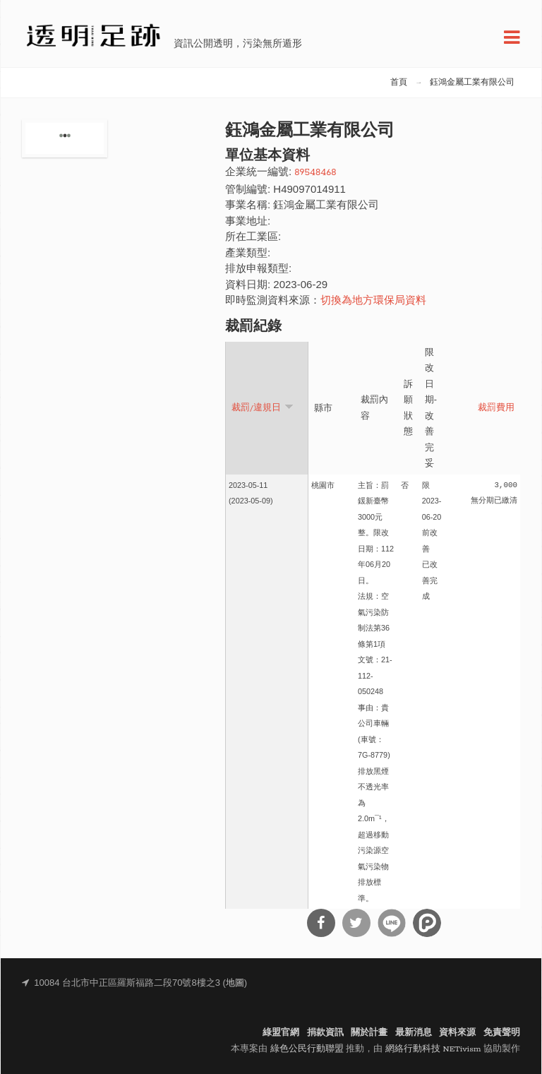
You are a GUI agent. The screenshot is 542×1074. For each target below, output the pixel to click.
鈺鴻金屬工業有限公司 (472, 83)
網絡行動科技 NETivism (433, 1049)
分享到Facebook (321, 923)
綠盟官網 (281, 1032)
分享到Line (392, 923)
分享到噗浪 (427, 923)
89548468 (315, 173)
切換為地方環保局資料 (373, 301)
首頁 (398, 83)
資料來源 (457, 1032)
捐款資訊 (325, 1032)
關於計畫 (369, 1032)
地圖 (235, 983)
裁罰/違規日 (262, 407)
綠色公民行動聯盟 (307, 1049)
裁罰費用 (496, 408)
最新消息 (413, 1032)
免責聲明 (501, 1032)
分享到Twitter (356, 923)
